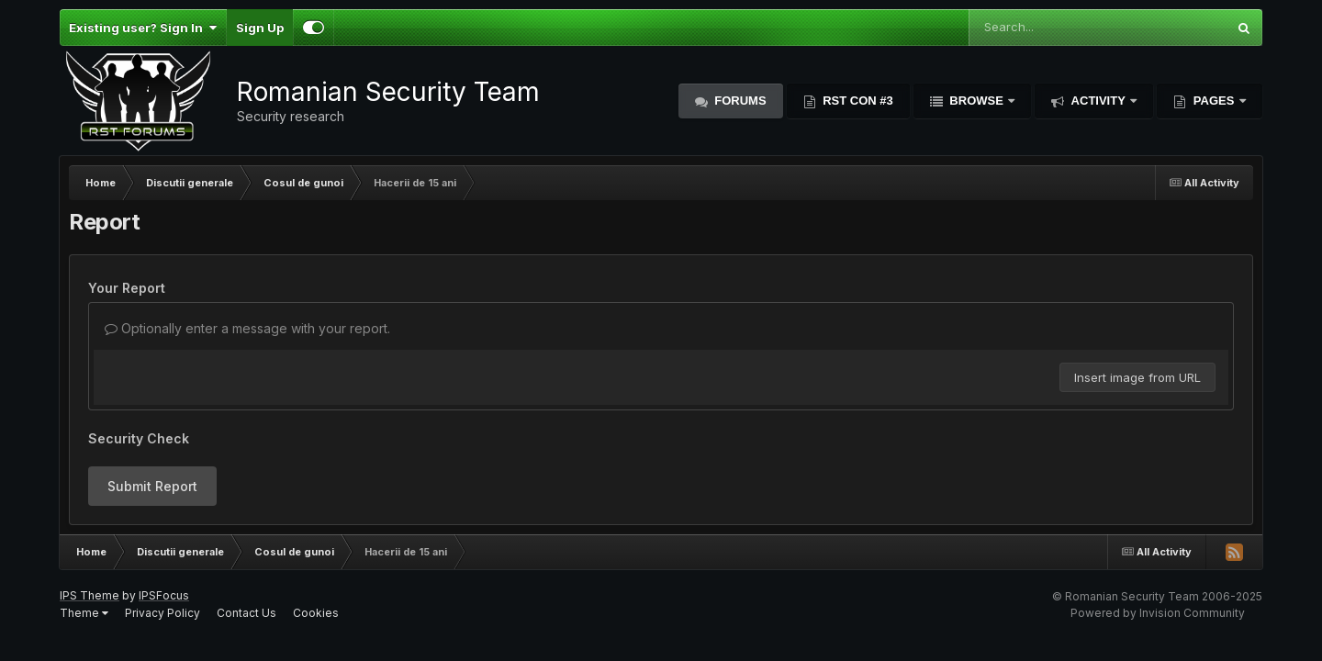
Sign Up (260, 27)
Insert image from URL (1137, 377)
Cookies (316, 613)
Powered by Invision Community (1157, 613)
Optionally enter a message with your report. (247, 328)
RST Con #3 (856, 100)
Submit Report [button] (152, 486)
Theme (84, 613)
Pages (1214, 100)
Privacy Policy (162, 613)
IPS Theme (89, 595)
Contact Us (246, 613)
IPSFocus (164, 595)
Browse (977, 100)
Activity (1098, 100)
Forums (739, 100)
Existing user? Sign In (143, 27)
